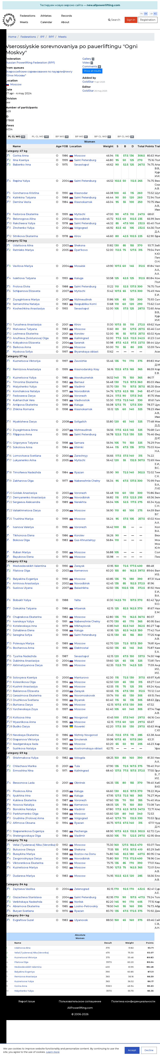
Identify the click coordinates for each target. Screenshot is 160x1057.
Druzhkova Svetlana (26, 700)
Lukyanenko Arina (24, 460)
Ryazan (79, 472)
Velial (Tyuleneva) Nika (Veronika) (34, 844)
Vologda (79, 757)
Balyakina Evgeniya (25, 578)
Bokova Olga (21, 540)
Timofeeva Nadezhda (27, 472)
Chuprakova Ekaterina (27, 616)
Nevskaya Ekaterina (26, 735)
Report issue (26, 1001)
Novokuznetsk (83, 377)
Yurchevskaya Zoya (25, 709)
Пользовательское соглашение (80, 1001)
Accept (132, 1050)
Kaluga (78, 278)
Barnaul (79, 382)
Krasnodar (81, 193)
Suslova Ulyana (22, 587)
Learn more (53, 1052)
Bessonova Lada (24, 782)
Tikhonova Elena (23, 535)
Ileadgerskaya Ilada (25, 744)
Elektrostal (81, 647)
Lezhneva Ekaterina (25, 333)
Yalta (77, 600)
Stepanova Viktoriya (26, 739)
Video (86, 62)
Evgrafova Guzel (23, 920)
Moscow (15, 84)
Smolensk (80, 739)
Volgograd (81, 227)
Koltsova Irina (22, 717)
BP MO (81, 136)
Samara (79, 442)
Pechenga (80, 831)
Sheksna (79, 245)
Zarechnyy (81, 455)
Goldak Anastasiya (25, 492)
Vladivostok (82, 400)
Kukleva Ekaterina (24, 800)
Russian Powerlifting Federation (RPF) (30, 62)
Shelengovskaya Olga (27, 835)
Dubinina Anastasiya (26, 660)
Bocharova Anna (23, 647)
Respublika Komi (85, 304)
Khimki (78, 447)
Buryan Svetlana (23, 910)
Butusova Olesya (24, 849)
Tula (77, 766)
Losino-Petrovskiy (86, 906)
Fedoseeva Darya (24, 395)
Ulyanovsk (81, 920)
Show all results (92, 70)
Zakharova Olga (23, 480)
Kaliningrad (81, 338)
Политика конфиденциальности (133, 1001)
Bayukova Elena (23, 556)
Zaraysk (79, 565)
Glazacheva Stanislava (27, 897)
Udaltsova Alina (23, 245)
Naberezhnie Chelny (87, 480)
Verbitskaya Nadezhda (27, 901)
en (145, 14)
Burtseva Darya (23, 704)
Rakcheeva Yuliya (24, 223)
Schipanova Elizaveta (26, 291)
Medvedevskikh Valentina (29, 565)
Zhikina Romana (23, 409)
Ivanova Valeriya (23, 527)
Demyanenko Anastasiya (29, 497)
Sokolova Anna (22, 447)
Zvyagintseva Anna (25, 429)
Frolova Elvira (21, 286)
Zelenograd (81, 889)
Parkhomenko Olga (25, 813)
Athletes (46, 15)
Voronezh (80, 395)
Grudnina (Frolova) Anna (28, 818)
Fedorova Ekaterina (25, 214)
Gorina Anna (21, 155)
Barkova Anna (22, 347)
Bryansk (79, 700)
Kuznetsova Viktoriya (26, 360)
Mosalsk (79, 266)
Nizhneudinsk (83, 299)
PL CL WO (16, 136)
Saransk (79, 342)
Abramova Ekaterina (26, 906)
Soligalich (80, 421)
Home (12, 36)
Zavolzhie (80, 360)
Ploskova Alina (22, 791)
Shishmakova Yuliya (25, 757)
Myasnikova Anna (24, 722)
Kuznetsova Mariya (25, 867)
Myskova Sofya (23, 351)
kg (155, 14)
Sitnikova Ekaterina (25, 236)
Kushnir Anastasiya (25, 686)
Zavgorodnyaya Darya (27, 858)
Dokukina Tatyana (24, 608)
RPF (51, 36)
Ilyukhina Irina (22, 795)
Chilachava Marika (24, 766)
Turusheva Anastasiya (27, 324)
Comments (90, 66)
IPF (42, 36)
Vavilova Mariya (23, 266)
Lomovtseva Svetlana (27, 455)
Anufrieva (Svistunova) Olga (31, 338)
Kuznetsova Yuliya (24, 377)
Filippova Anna (22, 434)
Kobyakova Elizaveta (26, 342)
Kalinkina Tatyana (24, 197)
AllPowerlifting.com (80, 1007)
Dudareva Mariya (24, 875)
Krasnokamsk (83, 202)
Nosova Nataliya (23, 804)
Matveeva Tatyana (25, 329)
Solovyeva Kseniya (25, 677)
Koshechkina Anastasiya (29, 308)
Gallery (87, 58)
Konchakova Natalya (26, 391)
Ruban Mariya (22, 552)
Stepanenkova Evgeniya (28, 831)
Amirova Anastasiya (26, 583)
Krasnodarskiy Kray (86, 369)
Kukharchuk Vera (24, 400)
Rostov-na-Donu (85, 854)
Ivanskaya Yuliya (23, 621)
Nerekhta (80, 502)
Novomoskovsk (84, 695)
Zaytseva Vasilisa (24, 889)
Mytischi (79, 214)
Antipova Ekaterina (25, 404)
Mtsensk (80, 608)
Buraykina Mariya (24, 854)
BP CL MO (126, 136)
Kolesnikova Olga (24, 682)
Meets (24, 22)
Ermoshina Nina (23, 770)
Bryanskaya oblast (86, 351)
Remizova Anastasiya (27, 369)
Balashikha (81, 587)
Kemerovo (81, 570)
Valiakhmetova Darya (27, 510)
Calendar (46, 22)
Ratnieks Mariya (23, 249)
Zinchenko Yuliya (23, 227)
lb (151, 14)
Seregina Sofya (22, 634)
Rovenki (79, 726)
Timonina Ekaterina (25, 382)
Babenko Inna (22, 164)
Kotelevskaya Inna (25, 625)
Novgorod (81, 717)
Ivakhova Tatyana (24, 278)
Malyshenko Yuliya (25, 386)
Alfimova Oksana (24, 822)
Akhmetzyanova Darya (28, 665)
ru (141, 14)
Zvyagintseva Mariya (26, 299)
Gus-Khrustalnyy (85, 540)
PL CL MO (40, 136)
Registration (147, 19)
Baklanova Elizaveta (26, 691)
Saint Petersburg (85, 160)
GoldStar (88, 81)
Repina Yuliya (21, 180)
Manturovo (81, 677)
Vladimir (79, 386)
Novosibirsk (82, 218)
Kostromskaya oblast (88, 748)
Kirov (77, 236)
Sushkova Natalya (24, 748)
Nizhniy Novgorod (86, 735)
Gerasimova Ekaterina (27, 695)
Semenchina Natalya (26, 304)
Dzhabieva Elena (23, 630)
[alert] (80, 5)
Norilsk (78, 901)
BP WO (62, 136)
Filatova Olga (21, 570)
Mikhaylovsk (82, 625)
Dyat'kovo (81, 249)
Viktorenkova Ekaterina (28, 863)
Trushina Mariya (23, 518)
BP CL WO (102, 136)
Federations (27, 15)
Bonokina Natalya (24, 809)
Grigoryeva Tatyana (25, 442)
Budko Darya (21, 726)
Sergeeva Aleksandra (26, 502)
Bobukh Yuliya (22, 600)
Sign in (131, 19)
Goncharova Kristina (26, 193)
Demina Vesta (22, 202)
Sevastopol (81, 164)
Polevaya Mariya (23, 643)
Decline (148, 1050)
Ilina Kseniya (21, 160)
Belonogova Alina (24, 218)
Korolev (79, 333)
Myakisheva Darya (25, 421)
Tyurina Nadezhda (24, 656)
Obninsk (79, 782)
